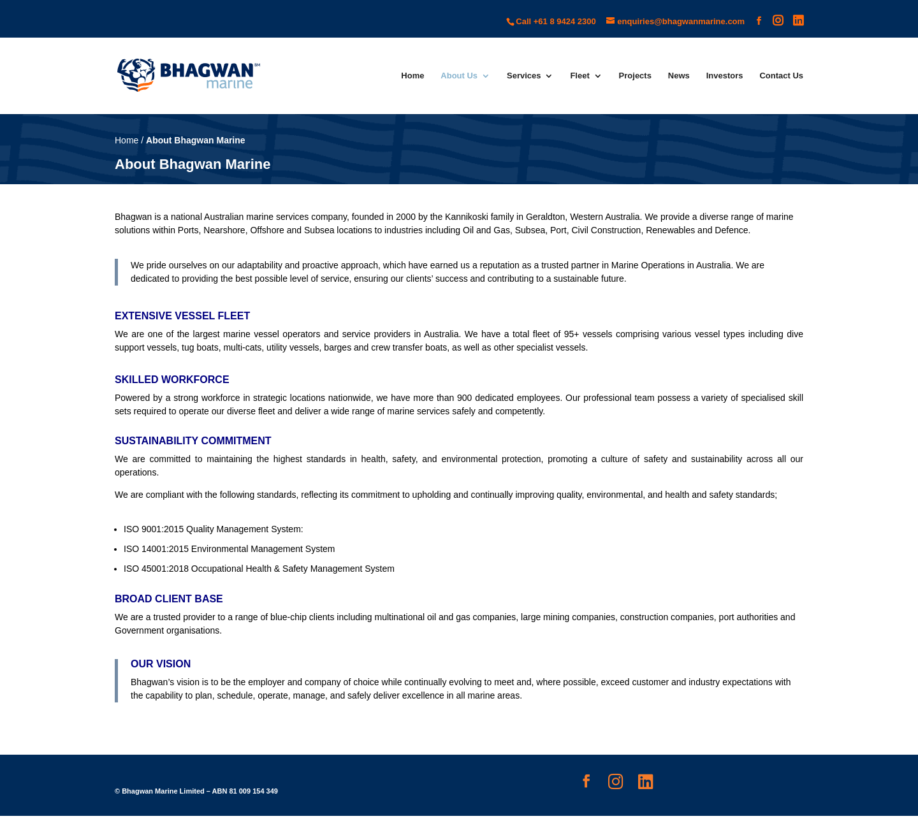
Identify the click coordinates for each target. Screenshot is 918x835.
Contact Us (781, 75)
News (679, 75)
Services (524, 75)
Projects (635, 75)
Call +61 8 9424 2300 (555, 21)
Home (412, 75)
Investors (724, 75)
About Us (459, 75)
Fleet (579, 75)
